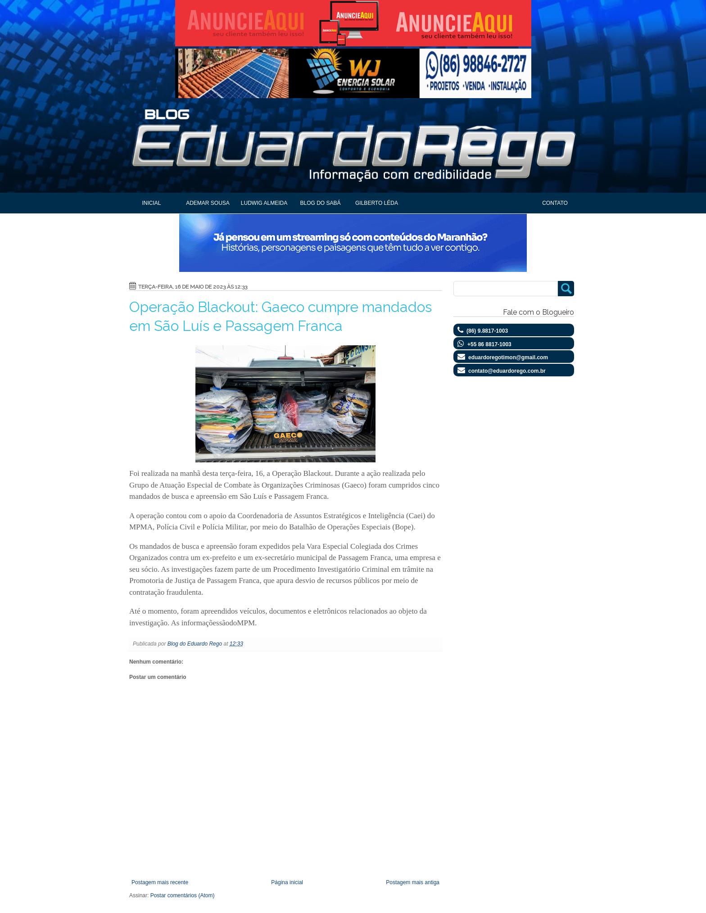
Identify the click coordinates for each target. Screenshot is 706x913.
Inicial (151, 203)
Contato (555, 203)
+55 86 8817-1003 (489, 344)
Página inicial (287, 882)
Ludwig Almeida (264, 203)
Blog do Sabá (320, 203)
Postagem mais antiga (412, 882)
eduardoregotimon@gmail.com (508, 357)
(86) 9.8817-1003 (487, 331)
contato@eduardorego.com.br (507, 371)
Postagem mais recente (159, 882)
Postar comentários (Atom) (182, 895)
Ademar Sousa (208, 203)
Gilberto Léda (376, 203)
